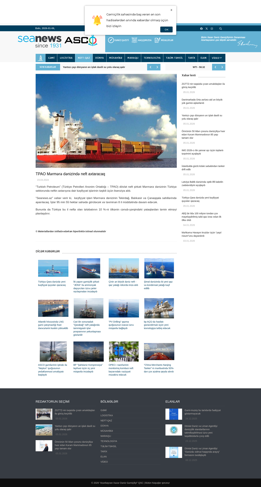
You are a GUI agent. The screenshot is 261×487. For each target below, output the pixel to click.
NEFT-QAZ (84, 58)
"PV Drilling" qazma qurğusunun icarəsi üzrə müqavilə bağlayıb (121, 325)
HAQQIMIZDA (144, 40)
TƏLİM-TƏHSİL (174, 58)
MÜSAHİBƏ (115, 58)
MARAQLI (133, 58)
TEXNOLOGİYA (152, 58)
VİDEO (215, 58)
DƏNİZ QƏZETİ (121, 40)
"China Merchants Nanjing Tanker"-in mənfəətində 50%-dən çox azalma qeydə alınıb (159, 368)
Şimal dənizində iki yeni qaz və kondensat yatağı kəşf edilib (158, 285)
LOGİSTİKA (66, 58)
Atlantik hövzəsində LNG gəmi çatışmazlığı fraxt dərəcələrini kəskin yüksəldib (53, 325)
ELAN (204, 58)
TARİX (191, 58)
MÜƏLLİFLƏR (167, 40)
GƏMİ (51, 58)
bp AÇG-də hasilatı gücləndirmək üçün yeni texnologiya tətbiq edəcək (157, 325)
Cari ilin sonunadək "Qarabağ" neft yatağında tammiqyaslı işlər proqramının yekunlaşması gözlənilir (87, 328)
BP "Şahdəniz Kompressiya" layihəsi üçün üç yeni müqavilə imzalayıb (88, 368)
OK (166, 29)
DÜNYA (99, 58)
